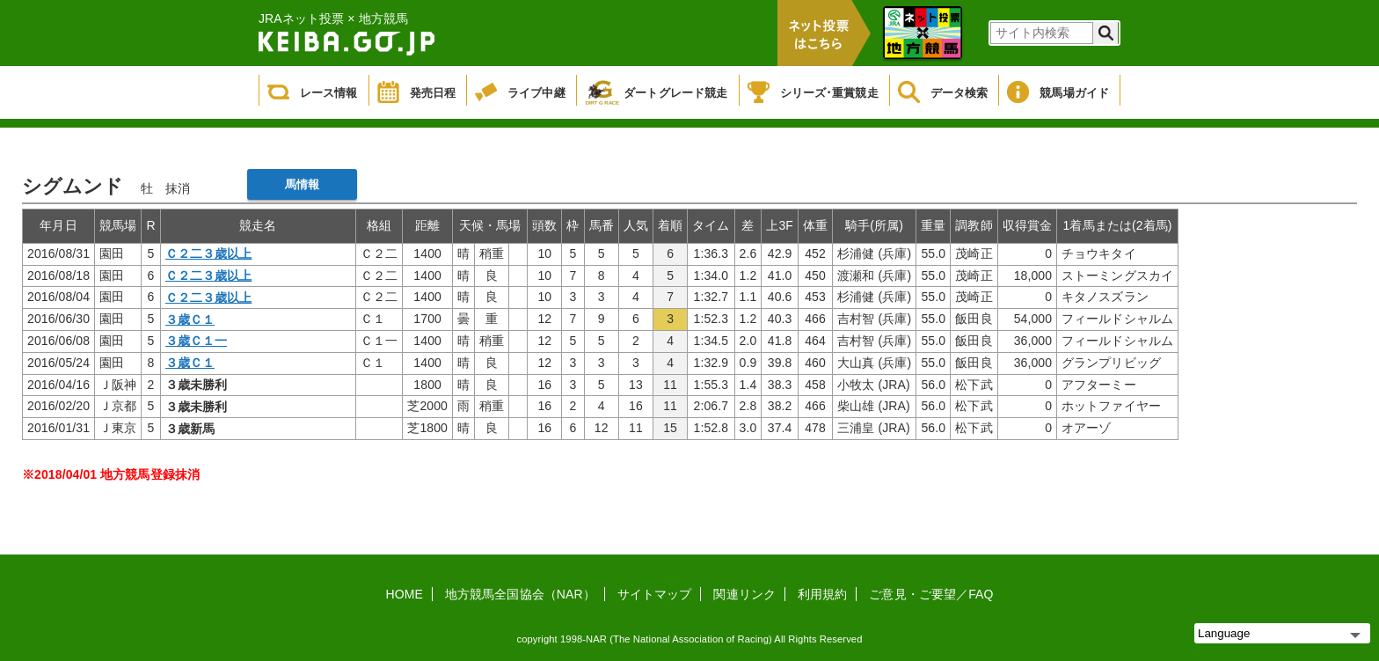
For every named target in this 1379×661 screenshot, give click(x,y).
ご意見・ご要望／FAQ (931, 594)
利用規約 (822, 594)
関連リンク (744, 594)
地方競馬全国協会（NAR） (520, 594)
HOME (404, 594)
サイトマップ (654, 594)
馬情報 (302, 184)
